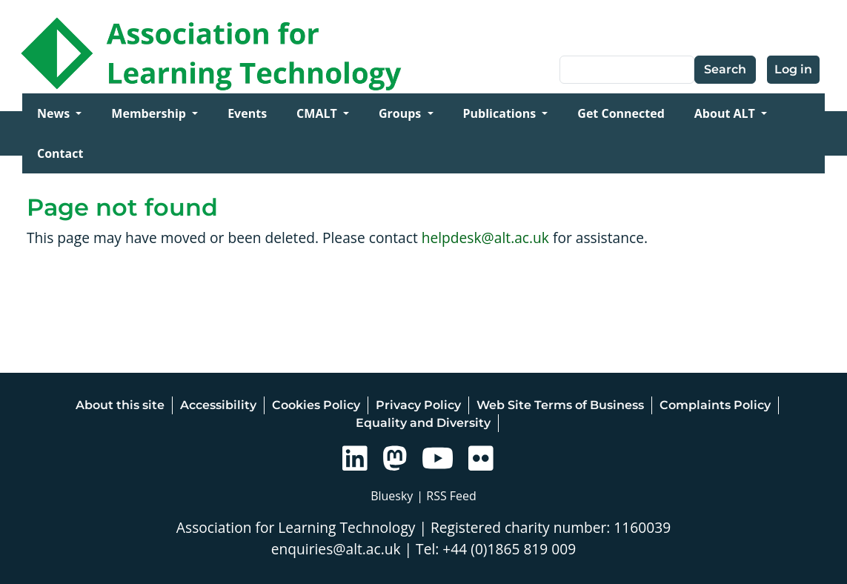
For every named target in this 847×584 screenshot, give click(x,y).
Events (247, 113)
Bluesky (392, 496)
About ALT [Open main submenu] (726, 113)
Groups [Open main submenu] (402, 113)
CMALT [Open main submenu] (318, 113)
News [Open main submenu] (55, 113)
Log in (793, 69)
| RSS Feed (446, 496)
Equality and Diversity (423, 423)
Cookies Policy (316, 405)
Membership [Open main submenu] (150, 113)
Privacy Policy (418, 405)
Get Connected (620, 113)
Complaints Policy (715, 405)
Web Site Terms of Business (560, 405)
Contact (60, 153)
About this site (120, 405)
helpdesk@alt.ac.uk (485, 238)
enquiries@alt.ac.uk (336, 549)
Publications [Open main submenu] (501, 113)
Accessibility (218, 405)
